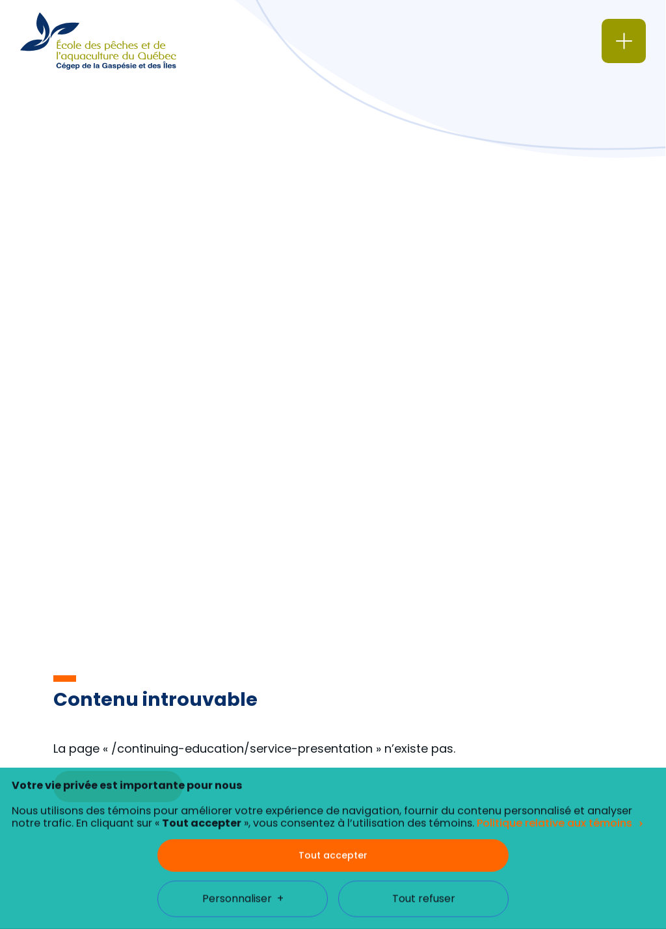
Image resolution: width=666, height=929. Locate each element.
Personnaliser (243, 864)
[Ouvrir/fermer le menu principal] (624, 41)
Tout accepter (333, 820)
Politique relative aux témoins (554, 788)
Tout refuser (423, 864)
